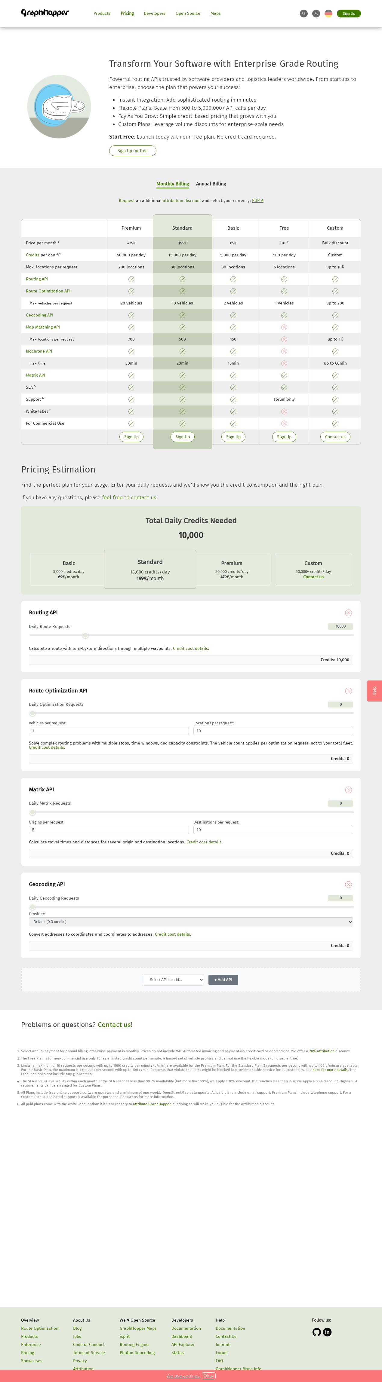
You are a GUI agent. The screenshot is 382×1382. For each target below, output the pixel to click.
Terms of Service (89, 1352)
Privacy (80, 1360)
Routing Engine (134, 1344)
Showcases (31, 1360)
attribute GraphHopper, (152, 1104)
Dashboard (181, 1336)
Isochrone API (39, 351)
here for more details (330, 1070)
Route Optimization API (48, 291)
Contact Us (226, 1336)
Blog (77, 1328)
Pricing (127, 13)
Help (220, 1320)
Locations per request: (213, 723)
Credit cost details (190, 648)
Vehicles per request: (47, 723)
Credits (32, 255)
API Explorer (183, 1344)
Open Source (188, 13)
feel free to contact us (129, 497)
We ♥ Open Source (137, 1320)
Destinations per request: (216, 822)
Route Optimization (39, 1328)
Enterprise (31, 1344)
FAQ (219, 1360)
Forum (222, 1352)
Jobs (77, 1336)
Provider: (37, 914)
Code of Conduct (89, 1344)
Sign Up (349, 13)
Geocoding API (39, 315)
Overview (30, 1320)
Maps (216, 13)
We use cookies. (184, 1376)
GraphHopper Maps (138, 1328)
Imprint (223, 1344)
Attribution (83, 1368)
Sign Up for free (133, 150)
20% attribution (321, 1051)
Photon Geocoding (137, 1352)
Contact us (335, 436)
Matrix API (35, 375)
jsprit (125, 1336)
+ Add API (223, 980)
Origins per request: (46, 822)
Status (177, 1352)
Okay (209, 1376)
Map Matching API (43, 327)
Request (127, 200)
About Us (81, 1320)
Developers (154, 13)
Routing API (37, 279)
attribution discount (182, 200)
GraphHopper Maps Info (238, 1368)
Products (102, 13)
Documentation (186, 1328)
